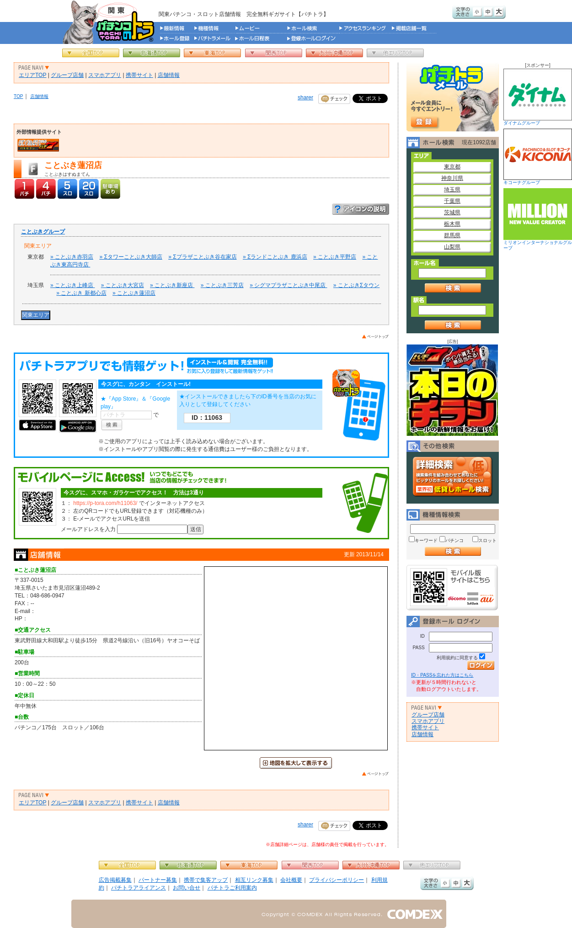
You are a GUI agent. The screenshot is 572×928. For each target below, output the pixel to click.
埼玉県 (452, 189)
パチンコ (454, 540)
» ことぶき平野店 (334, 257)
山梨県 (452, 247)
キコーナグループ (537, 157)
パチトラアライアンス (138, 888)
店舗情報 (169, 75)
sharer (305, 97)
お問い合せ (186, 888)
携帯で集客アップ (206, 880)
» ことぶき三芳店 (222, 285)
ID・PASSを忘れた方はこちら (442, 675)
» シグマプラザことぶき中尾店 (288, 285)
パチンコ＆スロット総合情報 (110, 22)
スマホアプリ (104, 75)
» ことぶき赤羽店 (71, 257)
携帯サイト (139, 75)
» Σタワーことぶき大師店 (130, 257)
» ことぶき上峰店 (72, 285)
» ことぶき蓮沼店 (133, 293)
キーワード (426, 540)
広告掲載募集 (115, 880)
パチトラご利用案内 (232, 888)
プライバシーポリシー (336, 880)
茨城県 (452, 212)
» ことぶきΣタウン (356, 285)
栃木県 (452, 224)
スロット (487, 540)
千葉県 (452, 201)
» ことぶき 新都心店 (81, 293)
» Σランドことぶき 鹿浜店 (275, 257)
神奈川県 (452, 178)
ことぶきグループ (43, 231)
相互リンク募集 (254, 880)
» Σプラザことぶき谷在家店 (202, 257)
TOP (18, 96)
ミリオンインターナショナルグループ (537, 219)
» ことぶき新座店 (172, 285)
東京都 (452, 166)
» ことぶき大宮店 (122, 285)
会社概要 (291, 880)
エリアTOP (32, 75)
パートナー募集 (158, 880)
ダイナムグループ (537, 97)
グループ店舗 (67, 75)
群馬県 (452, 235)
